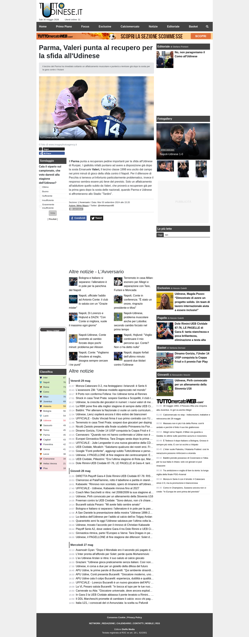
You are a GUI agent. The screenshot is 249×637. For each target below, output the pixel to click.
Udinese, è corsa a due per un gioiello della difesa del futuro (112, 566)
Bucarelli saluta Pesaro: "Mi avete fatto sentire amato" (108, 504)
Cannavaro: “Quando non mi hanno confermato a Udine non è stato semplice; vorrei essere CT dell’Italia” (139, 434)
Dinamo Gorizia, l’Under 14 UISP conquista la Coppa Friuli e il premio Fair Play (123, 430)
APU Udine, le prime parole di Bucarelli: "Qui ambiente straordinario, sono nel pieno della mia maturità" (137, 570)
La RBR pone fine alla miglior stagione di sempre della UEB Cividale (117, 406)
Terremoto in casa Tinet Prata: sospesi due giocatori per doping (114, 422)
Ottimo (45, 187)
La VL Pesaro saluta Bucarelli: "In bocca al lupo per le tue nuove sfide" (118, 586)
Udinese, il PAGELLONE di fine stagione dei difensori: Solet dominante (118, 537)
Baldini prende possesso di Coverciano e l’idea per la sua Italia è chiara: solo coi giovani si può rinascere (182, 462)
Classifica (46, 371)
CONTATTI (138, 623)
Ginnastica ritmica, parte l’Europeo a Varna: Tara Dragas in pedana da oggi (121, 533)
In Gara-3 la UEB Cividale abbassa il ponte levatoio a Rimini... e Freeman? (121, 594)
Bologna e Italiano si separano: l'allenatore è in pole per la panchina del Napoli (123, 508)
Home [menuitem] (43, 26)
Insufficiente (48, 200)
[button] (53, 213)
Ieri (166, 235)
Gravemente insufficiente (48, 206)
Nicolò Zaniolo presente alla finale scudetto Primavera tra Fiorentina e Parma (122, 426)
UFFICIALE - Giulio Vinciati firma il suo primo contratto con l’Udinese (117, 418)
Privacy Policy (134, 617)
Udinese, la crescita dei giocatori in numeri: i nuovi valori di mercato (116, 402)
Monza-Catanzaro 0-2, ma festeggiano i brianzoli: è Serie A (111, 385)
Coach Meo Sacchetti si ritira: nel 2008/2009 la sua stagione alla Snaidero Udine (124, 492)
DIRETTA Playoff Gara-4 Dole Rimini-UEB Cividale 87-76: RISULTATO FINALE (123, 476)
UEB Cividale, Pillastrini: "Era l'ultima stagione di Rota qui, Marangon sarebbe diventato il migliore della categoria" (144, 459)
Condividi (78, 218)
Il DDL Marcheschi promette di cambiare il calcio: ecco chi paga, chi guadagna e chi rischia (130, 598)
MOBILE (149, 623)
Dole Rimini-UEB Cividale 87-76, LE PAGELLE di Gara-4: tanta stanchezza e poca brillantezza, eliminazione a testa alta (148, 463)
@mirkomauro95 (106, 205)
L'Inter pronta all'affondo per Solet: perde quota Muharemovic (112, 554)
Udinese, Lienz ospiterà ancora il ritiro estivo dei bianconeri (111, 414)
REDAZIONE (108, 623)
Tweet (97, 218)
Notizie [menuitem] (153, 26)
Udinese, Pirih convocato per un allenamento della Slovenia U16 (114, 496)
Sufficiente (47, 196)
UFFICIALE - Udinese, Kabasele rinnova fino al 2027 (107, 488)
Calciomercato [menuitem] (130, 26)
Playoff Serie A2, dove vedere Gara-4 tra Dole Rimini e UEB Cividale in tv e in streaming (129, 528)
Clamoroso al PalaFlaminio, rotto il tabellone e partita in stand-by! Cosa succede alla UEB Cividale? (135, 480)
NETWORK (94, 623)
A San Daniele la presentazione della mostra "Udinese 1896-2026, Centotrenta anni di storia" (131, 512)
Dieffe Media (128, 629)
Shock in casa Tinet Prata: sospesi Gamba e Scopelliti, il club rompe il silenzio (122, 398)
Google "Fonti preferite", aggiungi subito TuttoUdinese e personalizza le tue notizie (125, 451)
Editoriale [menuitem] (173, 26)
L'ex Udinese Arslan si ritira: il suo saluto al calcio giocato (110, 558)
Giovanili (163, 374)
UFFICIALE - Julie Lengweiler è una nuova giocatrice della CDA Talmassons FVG (125, 442)
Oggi (160, 235)
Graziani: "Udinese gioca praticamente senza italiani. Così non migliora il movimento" (127, 562)
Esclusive (163, 288)
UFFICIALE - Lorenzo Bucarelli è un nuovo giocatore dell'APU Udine (117, 582)
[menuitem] (207, 26)
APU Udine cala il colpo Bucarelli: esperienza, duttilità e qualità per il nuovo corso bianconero (131, 578)
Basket (161, 347)
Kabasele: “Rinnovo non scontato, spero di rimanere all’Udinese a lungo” (119, 484)
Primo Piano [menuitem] (64, 26)
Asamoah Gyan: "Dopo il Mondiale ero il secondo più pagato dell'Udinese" (120, 550)
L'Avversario (84, 202)
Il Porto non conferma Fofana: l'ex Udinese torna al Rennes (111, 394)
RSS (157, 623)
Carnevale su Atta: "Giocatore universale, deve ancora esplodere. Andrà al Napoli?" (126, 590)
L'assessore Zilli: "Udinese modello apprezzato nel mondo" (111, 390)
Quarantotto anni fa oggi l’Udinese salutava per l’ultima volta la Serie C (118, 520)
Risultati (53, 219)
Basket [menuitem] (193, 26)
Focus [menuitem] (85, 26)
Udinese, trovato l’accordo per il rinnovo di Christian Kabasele (113, 524)
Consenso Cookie (116, 617)
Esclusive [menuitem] (105, 26)
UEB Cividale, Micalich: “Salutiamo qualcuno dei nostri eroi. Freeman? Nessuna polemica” (130, 446)
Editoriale (164, 46)
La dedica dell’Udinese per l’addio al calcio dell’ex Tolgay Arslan (114, 516)
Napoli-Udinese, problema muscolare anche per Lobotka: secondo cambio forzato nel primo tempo (131, 321)
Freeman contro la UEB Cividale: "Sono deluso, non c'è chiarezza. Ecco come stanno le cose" (132, 500)
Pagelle (162, 317)
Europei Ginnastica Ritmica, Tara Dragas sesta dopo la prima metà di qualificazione (126, 438)
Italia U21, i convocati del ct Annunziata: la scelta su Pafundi (112, 602)
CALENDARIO (124, 623)
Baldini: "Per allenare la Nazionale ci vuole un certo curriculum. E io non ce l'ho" (123, 410)
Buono (45, 191)
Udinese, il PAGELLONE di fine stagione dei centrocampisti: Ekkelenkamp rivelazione (127, 455)
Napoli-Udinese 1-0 (171, 154)
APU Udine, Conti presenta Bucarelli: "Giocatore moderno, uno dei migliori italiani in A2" (128, 574)
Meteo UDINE (53, 331)
